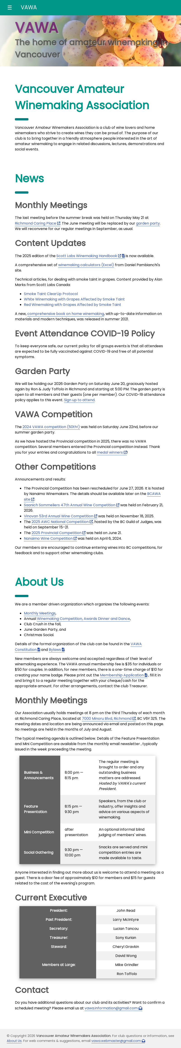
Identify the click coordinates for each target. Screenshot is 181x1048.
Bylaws (55, 649)
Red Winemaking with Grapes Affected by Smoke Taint (72, 304)
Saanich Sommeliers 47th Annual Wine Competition (69, 505)
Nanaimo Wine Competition (48, 538)
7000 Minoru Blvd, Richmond (107, 718)
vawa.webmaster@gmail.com (116, 1041)
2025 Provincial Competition (56, 532)
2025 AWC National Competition (60, 521)
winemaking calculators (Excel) (86, 264)
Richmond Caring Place (35, 223)
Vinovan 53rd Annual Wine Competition (58, 516)
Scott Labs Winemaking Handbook (86, 255)
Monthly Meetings (40, 613)
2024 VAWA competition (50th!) (51, 426)
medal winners (110, 452)
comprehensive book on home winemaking (65, 313)
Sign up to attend (79, 400)
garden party (148, 223)
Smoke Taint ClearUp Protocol (51, 293)
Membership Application (122, 675)
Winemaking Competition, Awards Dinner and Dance (83, 618)
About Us (14, 1041)
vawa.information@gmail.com (111, 1008)
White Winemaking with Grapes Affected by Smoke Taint (74, 299)
